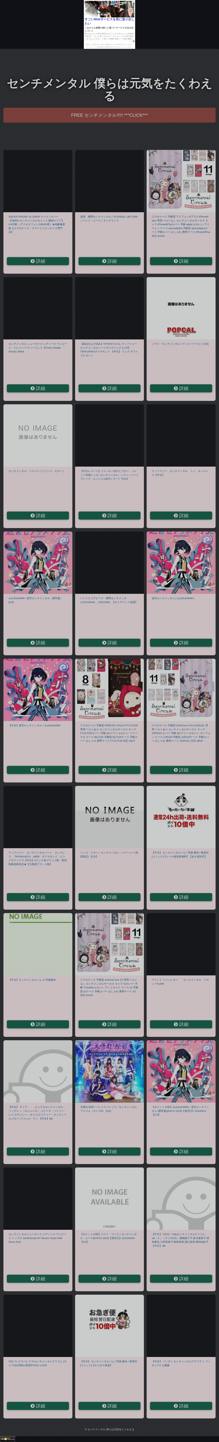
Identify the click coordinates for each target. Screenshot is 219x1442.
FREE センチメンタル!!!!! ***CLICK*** (109, 115)
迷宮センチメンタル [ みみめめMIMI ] (173, 598)
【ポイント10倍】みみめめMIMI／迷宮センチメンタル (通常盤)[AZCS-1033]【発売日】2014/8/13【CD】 (180, 1110)
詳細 (38, 261)
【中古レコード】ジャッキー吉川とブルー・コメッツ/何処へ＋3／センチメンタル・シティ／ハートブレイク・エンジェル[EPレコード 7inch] (109, 475)
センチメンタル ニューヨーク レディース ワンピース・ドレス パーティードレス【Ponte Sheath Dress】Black (38, 347)
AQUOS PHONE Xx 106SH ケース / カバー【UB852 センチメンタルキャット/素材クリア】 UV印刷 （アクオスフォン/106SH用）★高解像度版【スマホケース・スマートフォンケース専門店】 (37, 224)
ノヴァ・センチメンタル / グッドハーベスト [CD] (180, 343)
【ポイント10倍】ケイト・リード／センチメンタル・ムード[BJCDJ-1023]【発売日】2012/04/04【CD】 (108, 1238)
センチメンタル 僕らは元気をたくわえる (109, 89)
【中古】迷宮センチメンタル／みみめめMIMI (34, 725)
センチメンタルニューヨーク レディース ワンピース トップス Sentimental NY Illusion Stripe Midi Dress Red (37, 1238)
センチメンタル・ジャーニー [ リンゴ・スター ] (36, 471)
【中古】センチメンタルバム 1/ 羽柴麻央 (32, 979)
